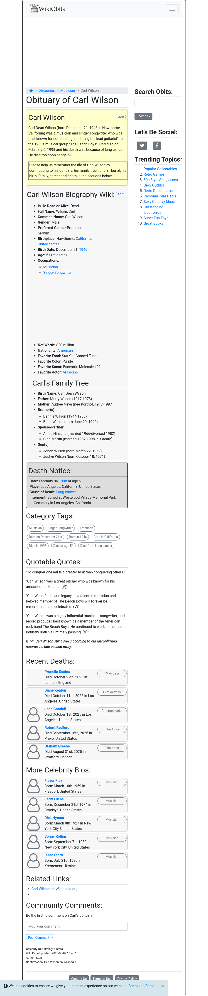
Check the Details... (143, 986)
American (65, 350)
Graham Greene (57, 746)
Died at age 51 (63, 546)
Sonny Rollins (55, 836)
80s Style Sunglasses (161, 180)
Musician (67, 90)
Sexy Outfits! (154, 185)
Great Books (153, 223)
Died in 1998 (37, 546)
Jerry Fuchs (54, 799)
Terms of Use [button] (102, 979)
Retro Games (154, 174)
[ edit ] (121, 117)
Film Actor (112, 729)
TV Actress (112, 673)
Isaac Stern (53, 855)
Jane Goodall (55, 709)
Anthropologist (112, 710)
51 (81, 481)
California (83, 239)
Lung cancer (66, 492)
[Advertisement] (104, 50)
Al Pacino (70, 372)
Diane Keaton (55, 690)
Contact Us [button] (79, 979)
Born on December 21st (45, 537)
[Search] (158, 103)
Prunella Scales (57, 672)
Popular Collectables (160, 169)
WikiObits (47, 8)
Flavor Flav (53, 780)
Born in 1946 (78, 537)
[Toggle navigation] (172, 8)
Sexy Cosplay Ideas (159, 201)
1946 (83, 249)
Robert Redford (56, 727)
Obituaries (46, 90)
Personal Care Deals (160, 196)
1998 (63, 481)
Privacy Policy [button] (127, 979)
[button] (142, 146)
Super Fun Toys (156, 218)
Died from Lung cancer (96, 546)
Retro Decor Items (158, 191)
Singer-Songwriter (57, 272)
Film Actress (112, 692)
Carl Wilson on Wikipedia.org (55, 889)
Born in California (106, 537)
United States (48, 244)
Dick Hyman (54, 818)
